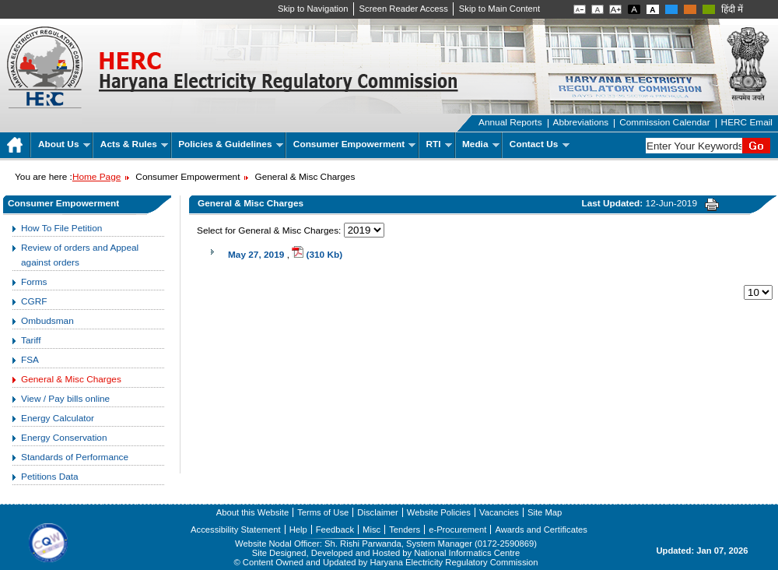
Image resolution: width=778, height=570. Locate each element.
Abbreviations (581, 122)
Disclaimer (377, 512)
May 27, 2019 (256, 254)
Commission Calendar (664, 122)
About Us (64, 144)
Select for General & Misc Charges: (269, 230)
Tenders (404, 529)
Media (480, 144)
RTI (439, 144)
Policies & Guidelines (230, 144)
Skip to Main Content (499, 8)
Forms (34, 281)
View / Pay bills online (65, 398)
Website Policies (439, 512)
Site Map (544, 512)
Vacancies (499, 512)
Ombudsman (47, 320)
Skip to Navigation (313, 8)
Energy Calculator (57, 418)
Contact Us (539, 144)
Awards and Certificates (541, 529)
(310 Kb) (317, 254)
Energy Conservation (64, 437)
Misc (371, 529)
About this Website (252, 512)
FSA (30, 359)
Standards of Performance (74, 457)
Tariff (30, 340)
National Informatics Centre (467, 553)
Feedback (335, 529)
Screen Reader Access (403, 8)
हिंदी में (732, 9)
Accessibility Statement (236, 529)
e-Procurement (457, 529)
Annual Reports (510, 122)
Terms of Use (323, 512)
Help (298, 529)
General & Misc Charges (71, 379)
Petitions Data (50, 476)
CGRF (34, 301)
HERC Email (747, 122)
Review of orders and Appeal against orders (79, 255)
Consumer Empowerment (354, 144)
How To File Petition (61, 228)
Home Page (96, 176)
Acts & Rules (134, 144)
